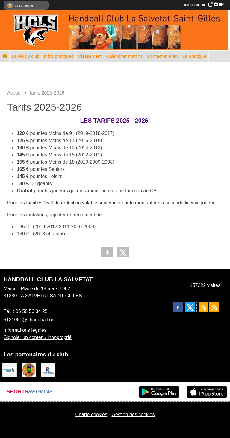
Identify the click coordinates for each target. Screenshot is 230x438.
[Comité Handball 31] (9, 369)
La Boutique (194, 56)
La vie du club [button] (26, 56)
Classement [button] (90, 56)
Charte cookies (91, 414)
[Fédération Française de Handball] (48, 369)
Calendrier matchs (124, 56)
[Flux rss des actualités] (203, 307)
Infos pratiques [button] (58, 56)
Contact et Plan (162, 56)
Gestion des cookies (133, 414)
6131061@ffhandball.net (30, 319)
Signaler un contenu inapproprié (38, 337)
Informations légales (25, 330)
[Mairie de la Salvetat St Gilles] (29, 369)
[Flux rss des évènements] (214, 307)
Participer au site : (202, 5)
